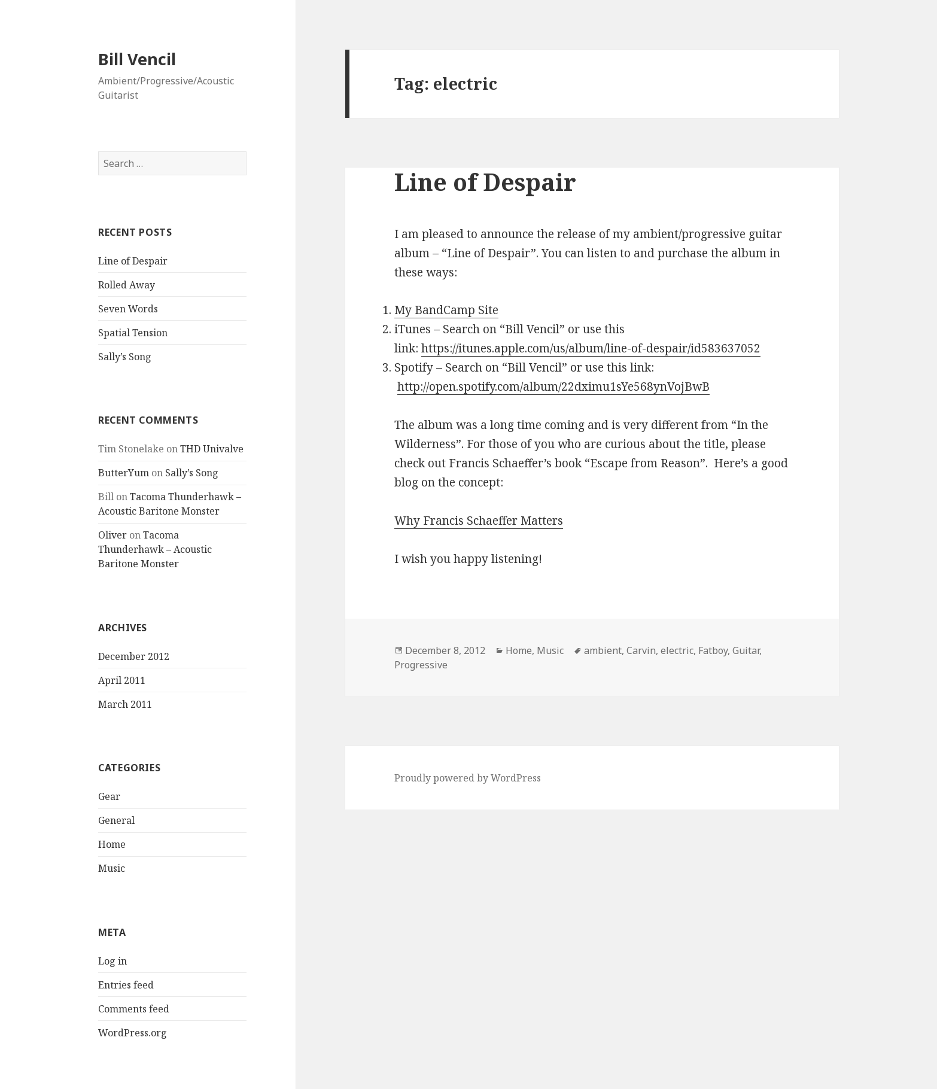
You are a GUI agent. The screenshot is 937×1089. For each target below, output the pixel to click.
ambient (603, 650)
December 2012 (133, 656)
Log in (112, 961)
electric (677, 650)
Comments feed (133, 1008)
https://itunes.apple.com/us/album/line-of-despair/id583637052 (590, 348)
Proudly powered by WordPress (467, 777)
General (116, 820)
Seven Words (128, 308)
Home (112, 844)
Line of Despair (133, 260)
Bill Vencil (137, 59)
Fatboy (713, 650)
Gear (109, 796)
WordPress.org (132, 1032)
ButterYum (123, 472)
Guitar (745, 650)
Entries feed (126, 984)
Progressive (421, 664)
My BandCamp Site (446, 310)
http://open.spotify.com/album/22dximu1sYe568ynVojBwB (553, 386)
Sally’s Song (124, 356)
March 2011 (125, 704)
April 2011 (121, 680)
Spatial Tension (133, 332)
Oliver (112, 535)
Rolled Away (126, 284)
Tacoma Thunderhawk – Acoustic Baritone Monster (155, 549)
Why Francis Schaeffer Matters (478, 520)
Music (111, 868)
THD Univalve (212, 448)
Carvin (641, 650)
